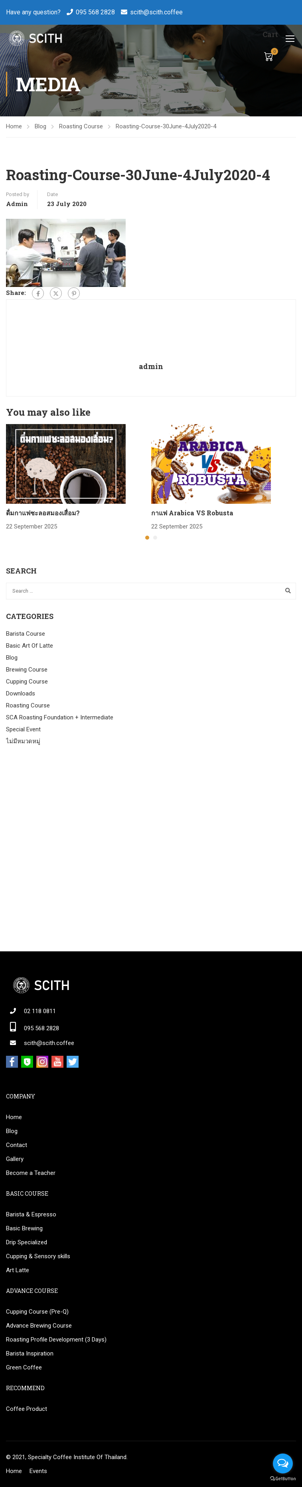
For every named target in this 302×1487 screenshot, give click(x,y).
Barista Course (25, 633)
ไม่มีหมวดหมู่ (23, 741)
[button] (147, 538)
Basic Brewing (24, 1228)
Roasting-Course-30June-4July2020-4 (166, 126)
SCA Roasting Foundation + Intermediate (59, 717)
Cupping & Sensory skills (38, 1256)
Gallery (15, 1159)
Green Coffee (24, 1367)
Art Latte (17, 1270)
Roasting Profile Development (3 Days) (56, 1339)
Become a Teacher (30, 1173)
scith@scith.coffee (156, 12)
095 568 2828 (95, 12)
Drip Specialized (26, 1242)
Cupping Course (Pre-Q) (37, 1311)
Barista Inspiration (29, 1353)
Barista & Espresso (31, 1214)
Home (14, 126)
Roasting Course (81, 126)
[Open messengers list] (283, 1463)
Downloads (20, 693)
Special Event (23, 729)
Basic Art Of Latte (29, 645)
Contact (16, 1145)
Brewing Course (26, 669)
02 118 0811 (40, 1011)
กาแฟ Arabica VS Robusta (192, 513)
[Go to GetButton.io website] (283, 1478)
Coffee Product (26, 1408)
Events (38, 1471)
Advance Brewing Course (39, 1325)
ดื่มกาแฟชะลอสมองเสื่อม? (43, 513)
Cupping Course (27, 681)
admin (17, 204)
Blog (40, 126)
